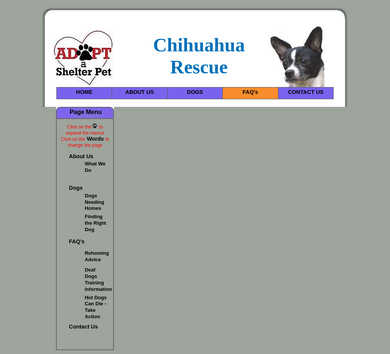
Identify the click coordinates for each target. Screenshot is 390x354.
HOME (84, 92)
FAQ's (250, 92)
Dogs (76, 188)
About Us (81, 156)
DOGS (195, 92)
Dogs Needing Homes (94, 202)
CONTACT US (305, 92)
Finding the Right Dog (95, 223)
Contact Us (83, 327)
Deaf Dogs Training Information (98, 279)
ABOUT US (139, 92)
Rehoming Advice (97, 256)
